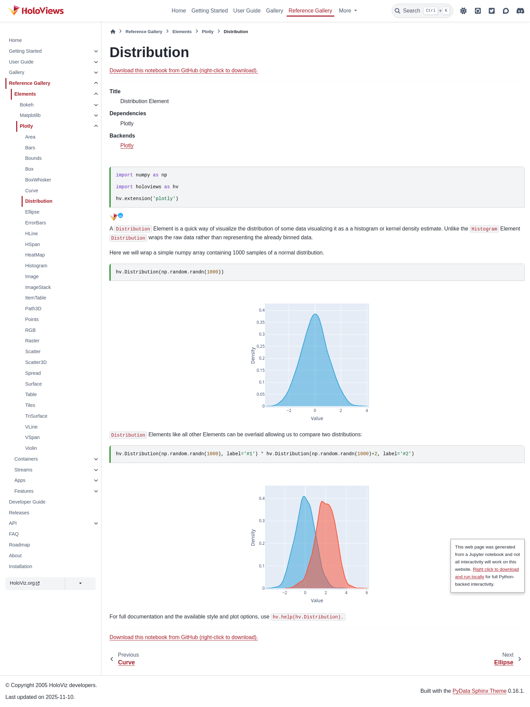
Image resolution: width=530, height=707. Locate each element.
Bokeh (26, 104)
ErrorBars (35, 222)
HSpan (32, 244)
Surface (33, 384)
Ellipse (32, 212)
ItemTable (35, 297)
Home (179, 11)
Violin (31, 448)
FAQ (14, 534)
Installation (20, 566)
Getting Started (209, 11)
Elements (25, 94)
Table (31, 394)
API (13, 523)
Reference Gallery (310, 11)
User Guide (247, 11)
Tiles (30, 405)
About (15, 555)
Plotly (26, 126)
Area (30, 137)
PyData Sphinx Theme (480, 691)
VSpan (32, 437)
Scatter (33, 351)
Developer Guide (27, 502)
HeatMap (35, 255)
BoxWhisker (38, 179)
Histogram (36, 265)
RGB (30, 330)
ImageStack (38, 287)
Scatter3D (36, 362)
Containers (26, 459)
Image (32, 276)
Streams (23, 469)
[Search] (422, 11)
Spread (33, 373)
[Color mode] (463, 11)
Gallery (274, 11)
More (346, 11)
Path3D (33, 308)
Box (29, 169)
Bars (30, 147)
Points (32, 319)
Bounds (33, 158)
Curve (31, 190)
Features (23, 491)
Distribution (38, 201)
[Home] (113, 31)
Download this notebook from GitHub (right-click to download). (184, 70)
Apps (19, 480)
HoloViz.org (25, 583)
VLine (31, 427)
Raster (32, 340)
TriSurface (36, 416)
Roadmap (19, 544)
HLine (31, 233)
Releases (19, 512)
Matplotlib (30, 115)
